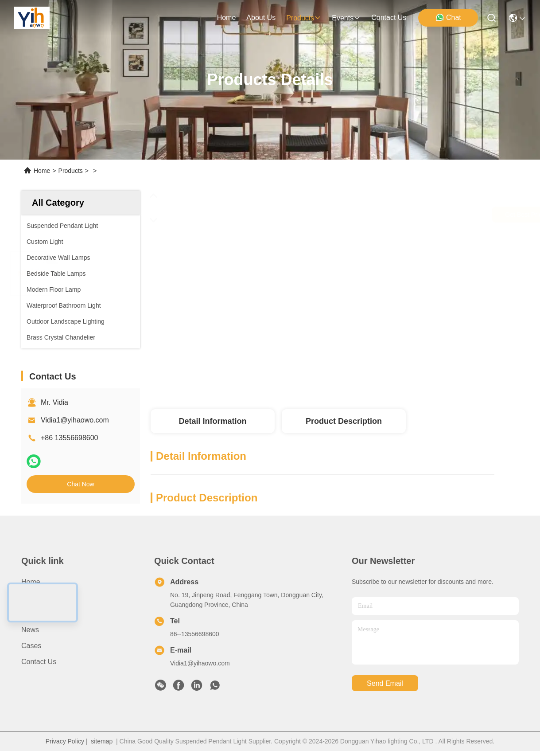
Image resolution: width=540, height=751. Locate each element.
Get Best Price (396, 214)
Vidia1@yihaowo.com (75, 420)
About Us (36, 598)
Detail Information (212, 421)
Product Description (344, 421)
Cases (31, 645)
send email (385, 683)
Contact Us (38, 661)
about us (261, 17)
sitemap (102, 741)
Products (70, 170)
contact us (388, 17)
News (30, 630)
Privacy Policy (65, 741)
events (346, 18)
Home (226, 17)
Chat (448, 17)
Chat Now (80, 484)
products (303, 18)
